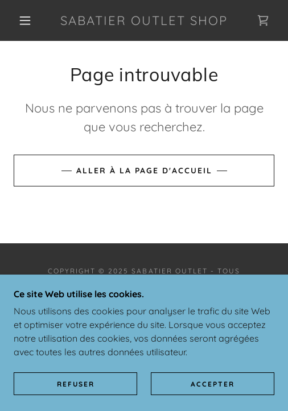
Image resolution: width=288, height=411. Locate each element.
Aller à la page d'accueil (144, 170)
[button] (27, 20)
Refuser (75, 384)
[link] (144, 20)
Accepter (212, 384)
